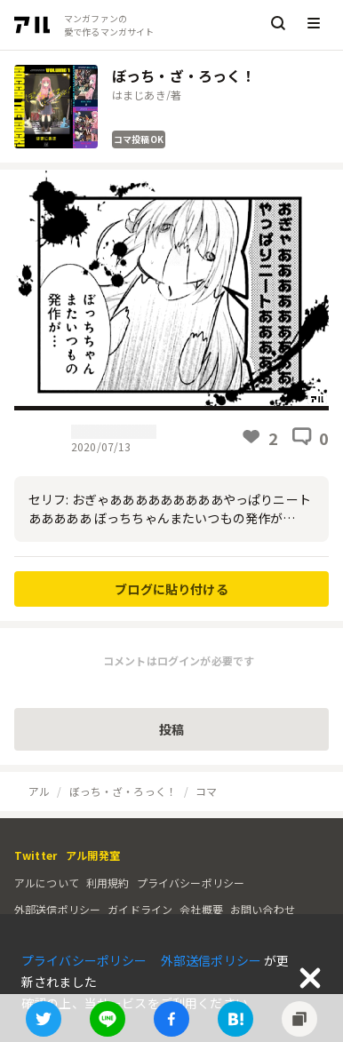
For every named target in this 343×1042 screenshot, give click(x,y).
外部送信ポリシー (57, 909)
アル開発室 (93, 855)
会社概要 (201, 909)
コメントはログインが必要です (178, 660)
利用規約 (108, 882)
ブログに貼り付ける (171, 589)
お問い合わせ (262, 909)
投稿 (171, 729)
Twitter (35, 855)
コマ (206, 791)
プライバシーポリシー (191, 882)
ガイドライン (140, 909)
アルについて (46, 882)
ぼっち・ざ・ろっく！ (123, 791)
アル (39, 791)
